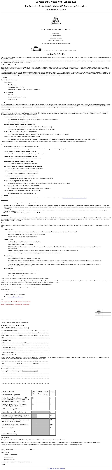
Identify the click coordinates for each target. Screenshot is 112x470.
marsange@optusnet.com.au (15, 296)
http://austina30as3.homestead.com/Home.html (74, 198)
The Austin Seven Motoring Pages (56, 468)
